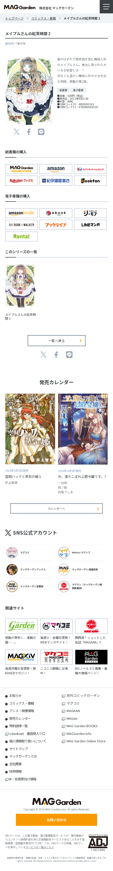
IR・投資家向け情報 (22, 779)
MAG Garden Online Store (86, 741)
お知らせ (15, 695)
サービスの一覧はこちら (40, 847)
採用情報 (15, 771)
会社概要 (15, 763)
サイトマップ (18, 748)
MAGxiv (72, 718)
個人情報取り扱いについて (27, 741)
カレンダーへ (56, 508)
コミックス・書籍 (43, 18)
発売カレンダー (20, 718)
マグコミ (73, 703)
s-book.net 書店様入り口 (27, 733)
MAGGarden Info (79, 733)
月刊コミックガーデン (83, 695)
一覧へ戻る (56, 340)
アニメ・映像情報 (21, 710)
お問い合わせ (57, 819)
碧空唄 (9, 43)
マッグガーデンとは (23, 756)
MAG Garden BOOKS (82, 725)
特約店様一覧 (18, 725)
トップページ (14, 18)
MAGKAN (73, 710)
